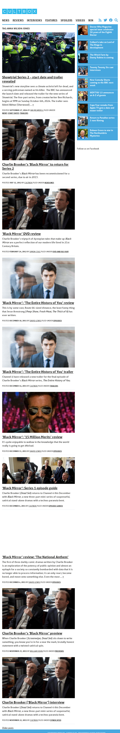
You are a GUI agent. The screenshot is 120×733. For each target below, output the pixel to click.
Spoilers (66, 20)
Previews (59, 651)
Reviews (18, 20)
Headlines (49, 182)
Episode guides (56, 506)
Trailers (24, 113)
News (5, 20)
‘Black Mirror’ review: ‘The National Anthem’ (35, 557)
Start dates (13, 113)
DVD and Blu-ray (61, 251)
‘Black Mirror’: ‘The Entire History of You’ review (38, 303)
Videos (80, 20)
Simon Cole (35, 251)
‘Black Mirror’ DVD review (21, 234)
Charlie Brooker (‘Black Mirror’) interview (33, 702)
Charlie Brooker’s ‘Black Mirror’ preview (32, 633)
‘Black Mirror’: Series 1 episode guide (29, 488)
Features (51, 20)
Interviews (34, 20)
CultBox (28, 182)
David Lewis (35, 320)
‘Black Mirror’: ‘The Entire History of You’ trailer (37, 372)
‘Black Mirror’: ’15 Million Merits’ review (32, 437)
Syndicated (55, 720)
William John (36, 651)
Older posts (7, 727)
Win (90, 20)
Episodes (57, 320)
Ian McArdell (37, 110)
